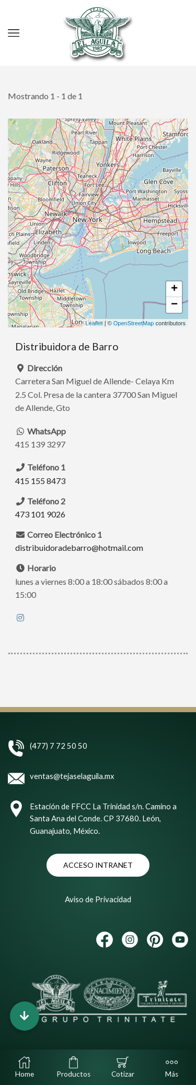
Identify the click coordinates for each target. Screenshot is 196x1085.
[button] (24, 1016)
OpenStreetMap (133, 323)
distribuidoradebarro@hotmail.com (79, 548)
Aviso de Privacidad (98, 899)
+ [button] (174, 289)
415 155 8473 (40, 481)
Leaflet (94, 323)
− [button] (174, 305)
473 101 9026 (40, 515)
